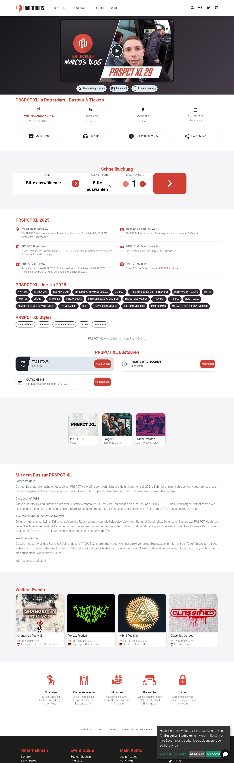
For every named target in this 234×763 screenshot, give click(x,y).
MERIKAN (119, 292)
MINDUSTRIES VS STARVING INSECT (36, 306)
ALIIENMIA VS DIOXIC (134, 306)
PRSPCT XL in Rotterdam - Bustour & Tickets (131, 729)
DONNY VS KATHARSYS (186, 292)
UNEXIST (38, 299)
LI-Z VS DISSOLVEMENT (105, 306)
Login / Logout (129, 756)
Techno (84, 324)
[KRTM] (207, 292)
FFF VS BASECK (68, 306)
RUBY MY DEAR (61, 292)
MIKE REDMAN (158, 306)
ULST (85, 306)
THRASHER (54, 299)
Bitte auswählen (41, 182)
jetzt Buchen (103, 363)
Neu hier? (119, 88)
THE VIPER (159, 299)
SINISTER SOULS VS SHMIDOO (103, 299)
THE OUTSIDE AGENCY (136, 299)
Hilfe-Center (28, 761)
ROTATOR (23, 299)
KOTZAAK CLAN (74, 299)
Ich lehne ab (197, 753)
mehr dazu (208, 363)
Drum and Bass (25, 324)
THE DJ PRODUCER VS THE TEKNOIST (149, 292)
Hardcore (44, 324)
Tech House (100, 324)
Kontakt (26, 756)
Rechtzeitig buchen (91, 88)
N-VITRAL (23, 292)
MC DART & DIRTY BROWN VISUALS (189, 306)
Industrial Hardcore (64, 324)
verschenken (102, 381)
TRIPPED (174, 299)
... (106, 729)
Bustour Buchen (81, 756)
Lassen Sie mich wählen (173, 753)
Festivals (76, 761)
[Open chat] (225, 754)
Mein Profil (126, 761)
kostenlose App (144, 88)
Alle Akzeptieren (216, 753)
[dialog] (193, 742)
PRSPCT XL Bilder (169, 268)
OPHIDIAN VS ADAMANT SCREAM (92, 292)
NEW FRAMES (192, 299)
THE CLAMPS (40, 292)
